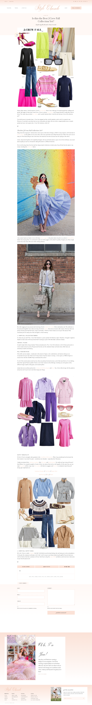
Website (19, 601)
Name (18, 588)
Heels (51, 474)
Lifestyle (24, 8)
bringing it (31, 553)
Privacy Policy (34, 696)
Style (6, 695)
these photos (71, 238)
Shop (66, 8)
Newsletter (23, 699)
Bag (48, 474)
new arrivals (42, 110)
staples (46, 328)
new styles (35, 114)
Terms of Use (34, 695)
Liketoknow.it (24, 696)
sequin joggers (44, 238)
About (6, 1)
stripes (38, 368)
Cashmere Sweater (39, 471)
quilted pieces (51, 462)
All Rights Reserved (35, 699)
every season (50, 112)
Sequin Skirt (54, 471)
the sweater (37, 466)
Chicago (45, 15)
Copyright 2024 (34, 698)
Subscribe (11, 1)
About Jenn (14, 695)
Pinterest (23, 698)
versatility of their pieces (46, 457)
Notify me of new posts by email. (54, 608)
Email (18, 594)
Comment (49, 588)
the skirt (55, 466)
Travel (16, 8)
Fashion (9, 8)
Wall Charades (76, 7)
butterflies (42, 368)
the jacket (22, 466)
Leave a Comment (26, 566)
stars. (53, 368)
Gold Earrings (42, 474)
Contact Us (14, 699)
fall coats (44, 462)
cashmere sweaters (33, 462)
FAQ (13, 698)
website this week (49, 327)
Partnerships (15, 696)
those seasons (20, 134)
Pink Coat (47, 471)
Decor (6, 698)
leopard (47, 368)
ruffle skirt (30, 147)
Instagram (23, 695)
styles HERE (53, 556)
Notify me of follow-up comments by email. (27, 608)
